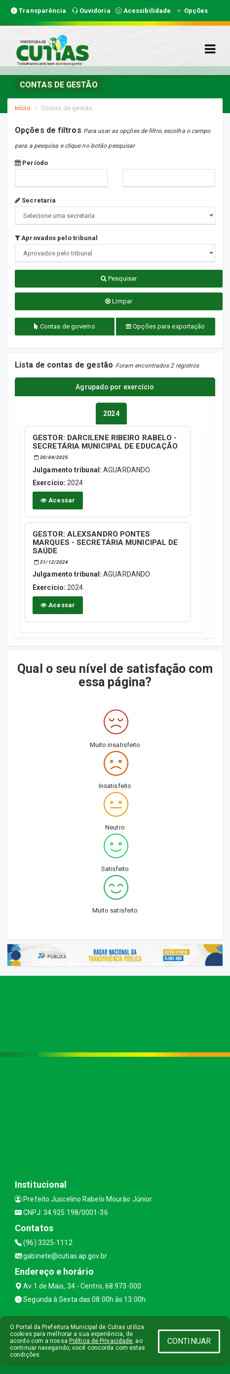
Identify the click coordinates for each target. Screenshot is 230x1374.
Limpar (118, 301)
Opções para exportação (165, 326)
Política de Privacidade (100, 1340)
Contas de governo (64, 326)
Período (31, 163)
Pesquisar (119, 278)
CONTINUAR (189, 1341)
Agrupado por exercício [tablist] (115, 387)
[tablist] (111, 413)
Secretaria (35, 200)
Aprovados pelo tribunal (56, 238)
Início (23, 108)
